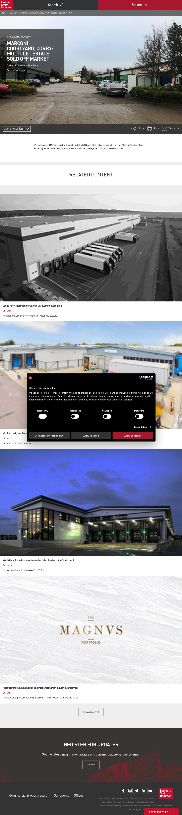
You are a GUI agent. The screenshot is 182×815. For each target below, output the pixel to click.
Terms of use (148, 798)
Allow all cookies (133, 435)
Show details (140, 427)
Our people (61, 795)
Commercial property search (29, 795)
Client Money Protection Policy (131, 806)
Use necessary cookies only (49, 435)
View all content (91, 712)
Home (4, 13)
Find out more (16, 70)
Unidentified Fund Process (152, 806)
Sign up (91, 764)
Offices (78, 795)
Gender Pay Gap (142, 802)
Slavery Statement (128, 802)
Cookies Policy (107, 802)
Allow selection (91, 435)
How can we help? (158, 811)
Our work (14, 13)
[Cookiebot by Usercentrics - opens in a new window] (140, 378)
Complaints (117, 802)
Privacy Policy (133, 809)
